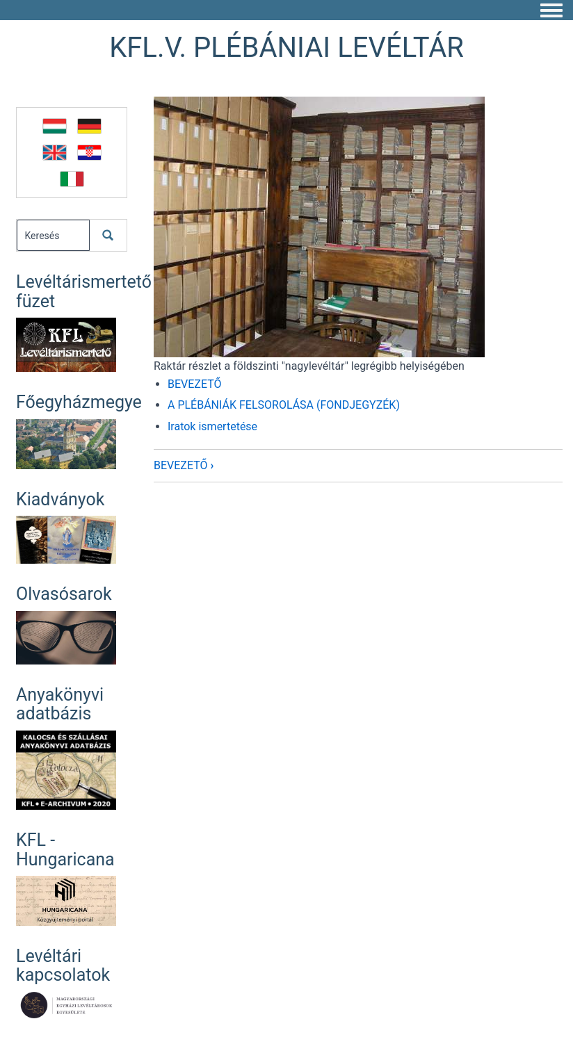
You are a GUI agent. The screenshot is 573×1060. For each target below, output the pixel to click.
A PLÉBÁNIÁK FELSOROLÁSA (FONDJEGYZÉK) (284, 404)
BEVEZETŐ (195, 384)
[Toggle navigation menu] (551, 11)
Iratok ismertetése (212, 426)
